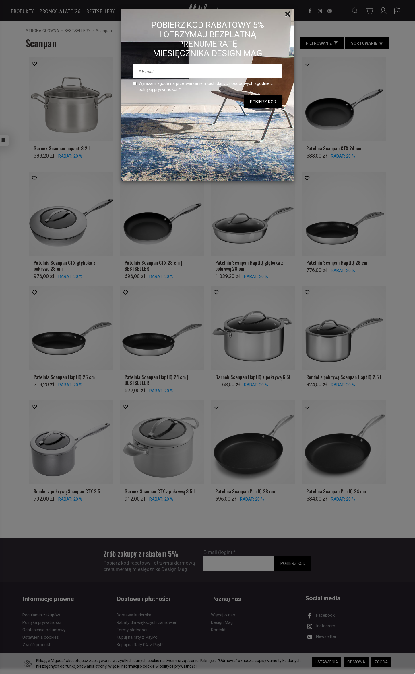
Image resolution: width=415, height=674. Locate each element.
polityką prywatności (158, 89)
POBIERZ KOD (263, 101)
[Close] (288, 14)
